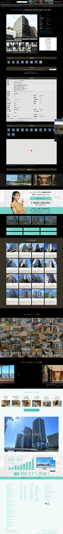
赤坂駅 (31, 488)
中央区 (17, 82)
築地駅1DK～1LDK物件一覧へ (28, 233)
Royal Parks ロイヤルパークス (10, 510)
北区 (21, 495)
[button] (26, 387)
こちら (29, 73)
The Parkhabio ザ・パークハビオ (11, 489)
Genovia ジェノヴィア (9, 508)
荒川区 (25, 495)
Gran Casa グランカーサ (10, 512)
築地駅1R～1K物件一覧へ (27, 229)
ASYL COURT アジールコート (10, 515)
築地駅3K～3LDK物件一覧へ (45, 233)
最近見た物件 (56, 123)
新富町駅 (22, 85)
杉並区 (25, 496)
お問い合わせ (39, 198)
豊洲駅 (36, 489)
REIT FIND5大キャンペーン (31, 410)
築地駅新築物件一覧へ (10, 229)
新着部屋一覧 (47, 489)
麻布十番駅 (31, 485)
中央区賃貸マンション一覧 (9, 4)
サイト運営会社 (47, 500)
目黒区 (25, 489)
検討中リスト (47, 493)
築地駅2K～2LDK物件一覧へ (45, 229)
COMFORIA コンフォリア (10, 488)
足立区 (21, 499)
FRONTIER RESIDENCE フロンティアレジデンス (12, 518)
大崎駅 (36, 496)
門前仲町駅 (37, 488)
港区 (21, 485)
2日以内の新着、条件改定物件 (49, 492)
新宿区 (21, 488)
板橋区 (21, 497)
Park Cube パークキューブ (10, 492)
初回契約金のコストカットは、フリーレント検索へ (31, 478)
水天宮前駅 (31, 496)
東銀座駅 (31, 497)
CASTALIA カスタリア (9, 496)
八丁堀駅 (19, 87)
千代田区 (25, 488)
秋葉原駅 (36, 500)
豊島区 (25, 493)
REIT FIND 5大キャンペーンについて (50, 485)
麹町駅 (36, 495)
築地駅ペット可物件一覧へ (10, 233)
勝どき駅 (31, 493)
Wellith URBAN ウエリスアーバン (11, 519)
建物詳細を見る (10, 78)
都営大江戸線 (16, 89)
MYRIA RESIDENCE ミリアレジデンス (12, 504)
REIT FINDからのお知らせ (49, 497)
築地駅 (22, 84)
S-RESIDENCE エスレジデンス (10, 507)
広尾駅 (31, 489)
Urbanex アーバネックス (10, 493)
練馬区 (25, 497)
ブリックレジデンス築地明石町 (18, 4)
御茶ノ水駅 (37, 499)
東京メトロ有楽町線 (17, 85)
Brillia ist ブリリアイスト (10, 500)
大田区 (21, 493)
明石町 (19, 82)
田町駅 (31, 492)
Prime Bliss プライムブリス (10, 526)
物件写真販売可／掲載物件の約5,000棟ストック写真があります (22, 52)
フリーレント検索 (47, 488)
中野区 (21, 496)
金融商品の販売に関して (48, 496)
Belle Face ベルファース (10, 523)
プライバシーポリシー (48, 495)
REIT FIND (3, 4)
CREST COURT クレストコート (11, 511)
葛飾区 (25, 499)
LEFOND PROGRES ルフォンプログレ (11, 495)
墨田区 (21, 492)
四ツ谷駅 (36, 493)
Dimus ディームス (9, 499)
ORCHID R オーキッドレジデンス (11, 497)
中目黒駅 (36, 497)
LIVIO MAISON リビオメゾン (10, 522)
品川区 (21, 489)
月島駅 (20, 89)
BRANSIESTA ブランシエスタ (10, 514)
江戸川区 (21, 500)
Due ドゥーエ (8, 503)
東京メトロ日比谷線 (17, 84)
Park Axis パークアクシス (10, 485)
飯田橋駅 (36, 492)
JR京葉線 (15, 87)
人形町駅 (31, 495)
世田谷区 (25, 492)
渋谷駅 (36, 485)
